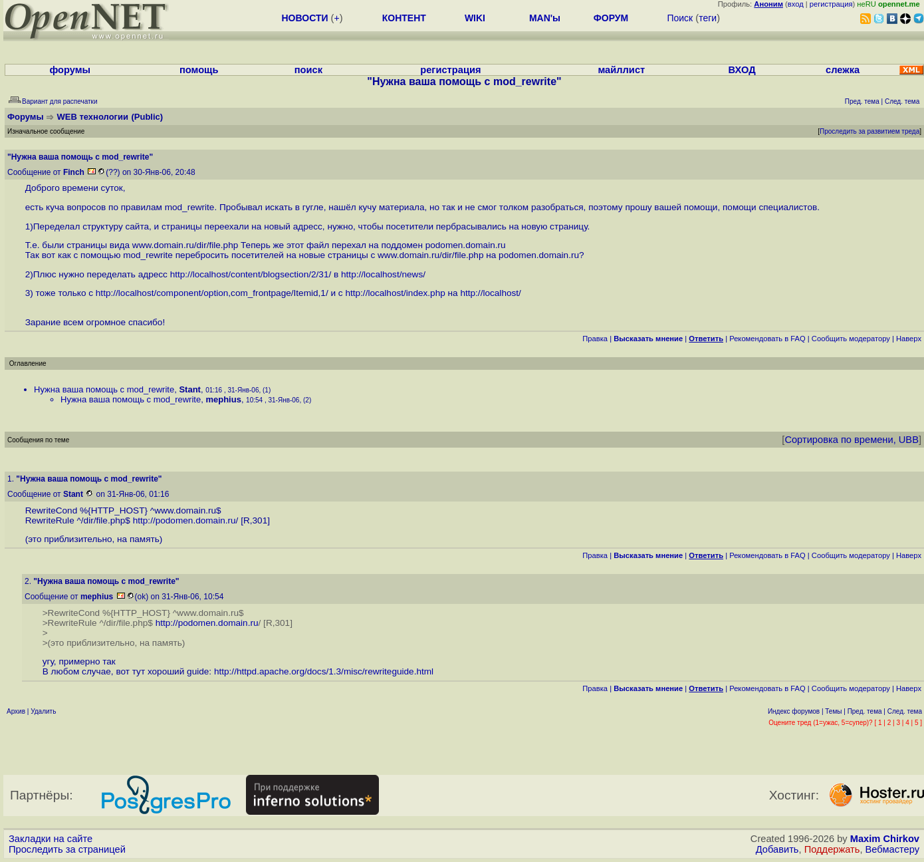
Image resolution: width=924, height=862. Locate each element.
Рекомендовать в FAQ (767, 339)
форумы (69, 70)
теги (708, 18)
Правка (595, 339)
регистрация (831, 4)
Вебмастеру (892, 849)
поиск (308, 70)
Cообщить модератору (851, 339)
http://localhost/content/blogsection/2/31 (249, 274)
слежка (843, 70)
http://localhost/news (382, 274)
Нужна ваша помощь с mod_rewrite (104, 389)
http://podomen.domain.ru (184, 520)
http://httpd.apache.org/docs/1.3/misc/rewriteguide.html (323, 671)
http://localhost (489, 293)
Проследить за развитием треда (869, 131)
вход (796, 4)
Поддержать (832, 849)
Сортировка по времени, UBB (851, 439)
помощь (199, 70)
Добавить (777, 849)
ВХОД (742, 70)
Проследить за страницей (67, 849)
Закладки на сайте (50, 838)
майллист (621, 70)
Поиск (680, 18)
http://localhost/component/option (162, 293)
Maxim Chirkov (884, 838)
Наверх (908, 339)
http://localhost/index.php (395, 293)
